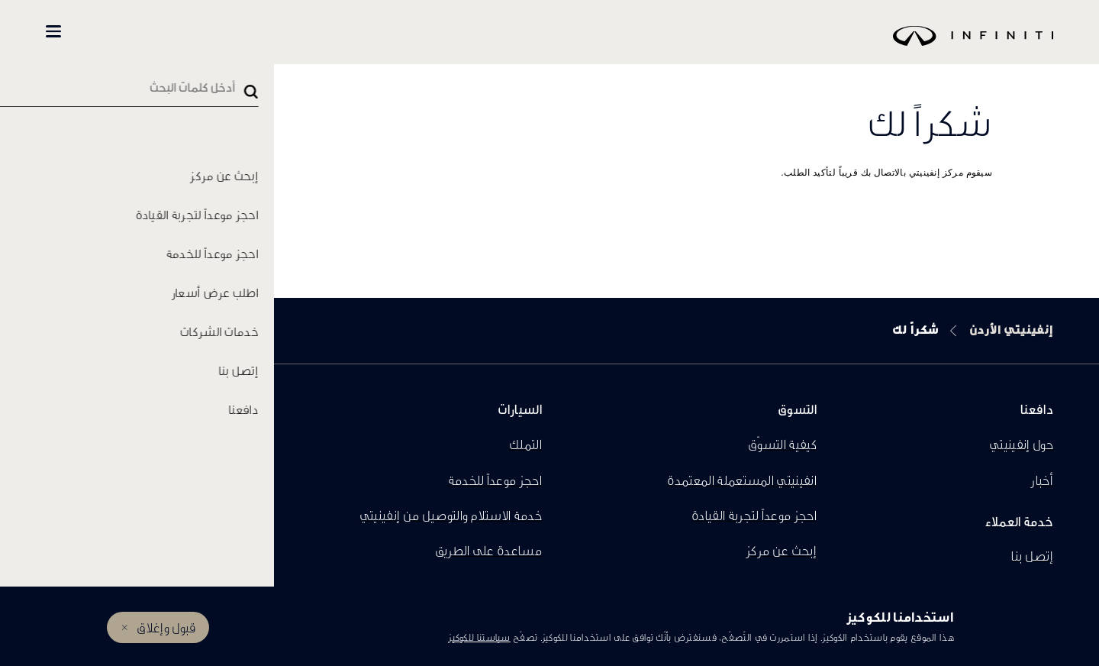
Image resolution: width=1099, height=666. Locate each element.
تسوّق (207, 31)
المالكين (123, 31)
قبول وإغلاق (166, 627)
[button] (53, 31)
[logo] (587, 47)
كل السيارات (291, 31)
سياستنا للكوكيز (479, 637)
